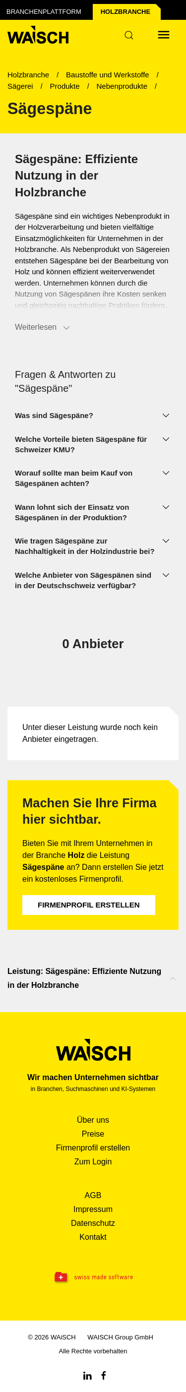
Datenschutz (93, 1223)
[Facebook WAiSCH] (104, 1375)
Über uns (93, 1120)
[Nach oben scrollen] (173, 978)
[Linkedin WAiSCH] (87, 1375)
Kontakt (92, 1237)
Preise (93, 1134)
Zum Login (93, 1161)
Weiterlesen (43, 328)
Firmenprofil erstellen (89, 905)
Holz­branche (125, 11)
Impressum (93, 1209)
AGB (93, 1195)
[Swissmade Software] (93, 1277)
